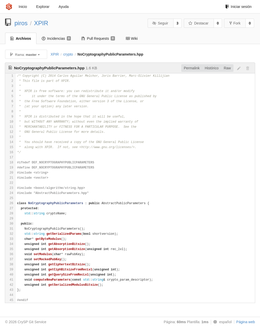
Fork (234, 23)
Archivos (20, 38)
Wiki (132, 38)
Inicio (23, 7)
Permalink (192, 68)
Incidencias (56, 38)
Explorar (42, 7)
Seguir (160, 23)
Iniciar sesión (238, 7)
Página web (245, 322)
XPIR (41, 23)
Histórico (211, 68)
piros (21, 23)
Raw (227, 68)
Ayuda (64, 7)
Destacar (198, 23)
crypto (68, 54)
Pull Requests (98, 38)
